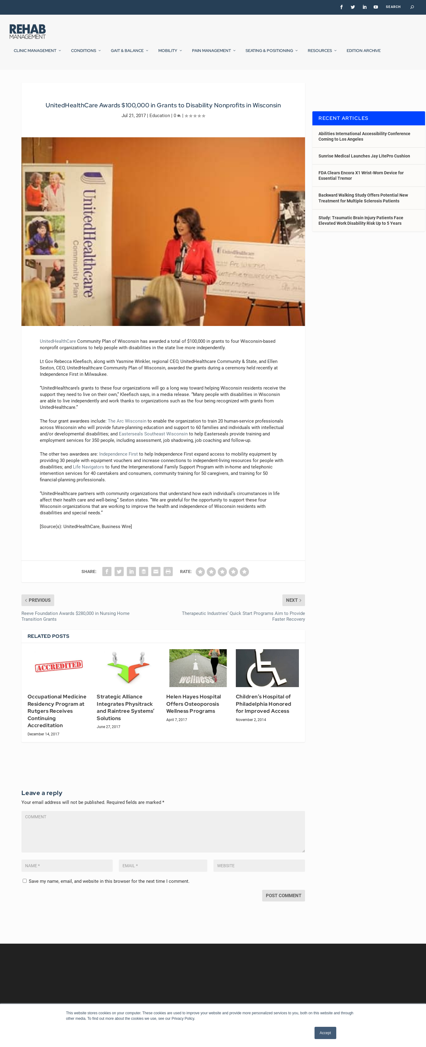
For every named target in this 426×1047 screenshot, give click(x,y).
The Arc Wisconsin (127, 437)
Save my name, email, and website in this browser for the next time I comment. (109, 897)
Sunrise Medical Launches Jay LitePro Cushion (364, 171)
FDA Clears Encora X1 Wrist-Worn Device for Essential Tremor (361, 191)
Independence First (118, 470)
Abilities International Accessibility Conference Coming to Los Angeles (364, 152)
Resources (320, 54)
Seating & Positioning (269, 54)
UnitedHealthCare (58, 357)
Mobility (167, 54)
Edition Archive (364, 54)
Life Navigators (88, 483)
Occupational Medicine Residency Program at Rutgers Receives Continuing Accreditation (57, 727)
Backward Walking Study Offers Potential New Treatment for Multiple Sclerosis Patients (363, 214)
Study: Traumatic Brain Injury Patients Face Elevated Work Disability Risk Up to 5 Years (361, 236)
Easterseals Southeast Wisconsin (153, 450)
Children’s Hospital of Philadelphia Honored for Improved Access (264, 719)
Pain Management (211, 54)
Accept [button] (325, 1033)
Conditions (83, 54)
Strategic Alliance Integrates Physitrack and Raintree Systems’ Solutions (126, 723)
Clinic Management (35, 54)
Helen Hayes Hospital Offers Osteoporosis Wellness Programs (193, 719)
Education (159, 131)
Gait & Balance (127, 54)
